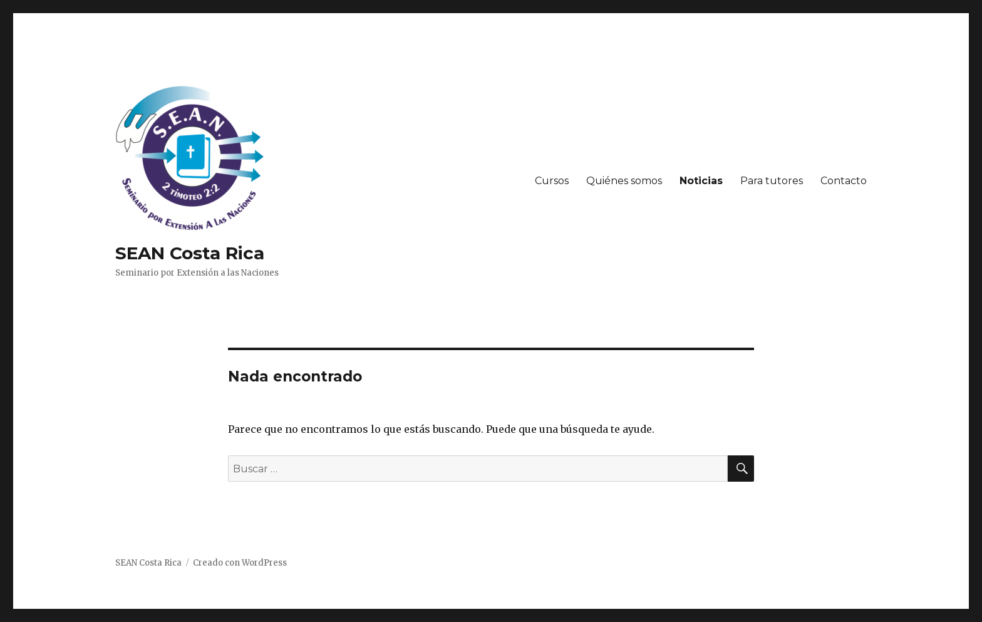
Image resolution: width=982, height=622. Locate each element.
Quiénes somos (624, 181)
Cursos (552, 181)
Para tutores (771, 181)
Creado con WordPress (240, 562)
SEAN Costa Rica (189, 253)
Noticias (701, 181)
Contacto (843, 181)
